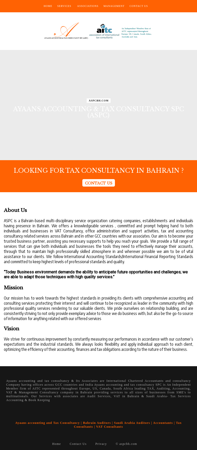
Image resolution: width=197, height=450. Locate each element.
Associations (87, 6)
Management (113, 6)
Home (48, 6)
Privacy (101, 444)
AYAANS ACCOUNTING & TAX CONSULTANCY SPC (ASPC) (98, 112)
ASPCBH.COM (99, 100)
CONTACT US (98, 183)
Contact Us (139, 6)
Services (64, 6)
